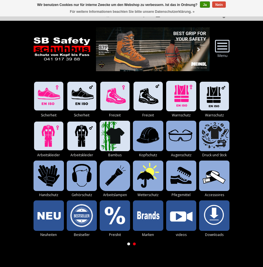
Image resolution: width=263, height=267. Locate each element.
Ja (205, 5)
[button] (128, 244)
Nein (219, 5)
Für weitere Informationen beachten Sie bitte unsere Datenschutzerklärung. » (132, 12)
